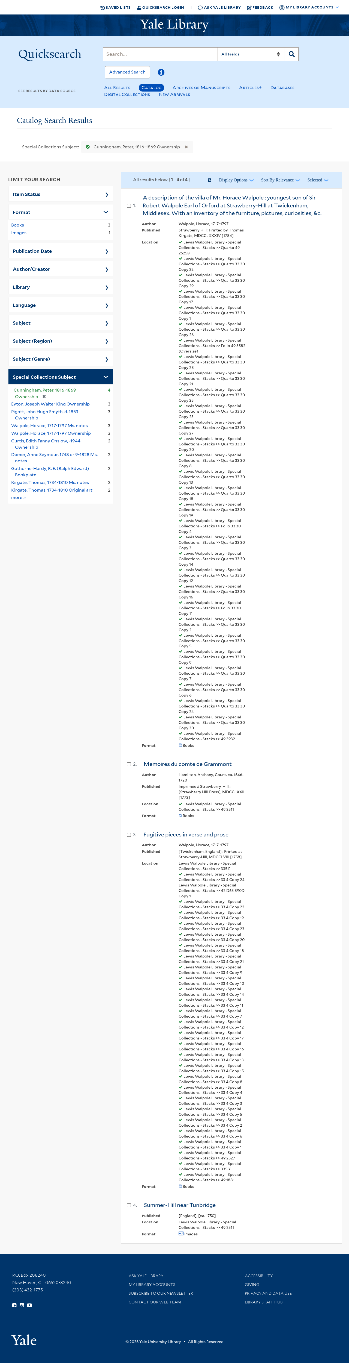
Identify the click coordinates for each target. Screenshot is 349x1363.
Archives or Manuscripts (201, 87)
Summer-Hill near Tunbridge (180, 1205)
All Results (117, 87)
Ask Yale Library (219, 7)
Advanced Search (127, 72)
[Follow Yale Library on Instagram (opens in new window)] (22, 1305)
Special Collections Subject (44, 376)
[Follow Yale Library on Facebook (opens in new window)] (14, 1305)
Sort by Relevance (277, 180)
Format (21, 211)
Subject (22, 322)
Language (24, 304)
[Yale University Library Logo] (174, 25)
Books (17, 225)
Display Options (233, 180)
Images (18, 232)
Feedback (260, 7)
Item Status (26, 193)
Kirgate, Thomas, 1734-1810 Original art (51, 490)
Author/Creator (31, 268)
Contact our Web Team (155, 1302)
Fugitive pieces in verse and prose (185, 834)
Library (21, 286)
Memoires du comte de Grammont (188, 764)
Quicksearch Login (160, 7)
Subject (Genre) (31, 358)
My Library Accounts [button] (306, 7)
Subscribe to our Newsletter (161, 1293)
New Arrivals (174, 94)
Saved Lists (115, 7)
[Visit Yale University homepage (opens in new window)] (23, 1338)
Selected (314, 180)
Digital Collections (127, 94)
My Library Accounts (152, 1284)
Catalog (151, 87)
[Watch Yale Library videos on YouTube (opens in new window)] (29, 1305)
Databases (282, 87)
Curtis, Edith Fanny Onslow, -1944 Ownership (45, 444)
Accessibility (259, 1276)
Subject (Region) (32, 340)
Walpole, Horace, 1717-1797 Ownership (51, 433)
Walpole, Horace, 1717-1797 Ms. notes (49, 425)
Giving (252, 1284)
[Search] (160, 54)
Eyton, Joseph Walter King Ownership (50, 404)
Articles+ (250, 87)
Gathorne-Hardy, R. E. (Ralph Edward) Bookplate (50, 471)
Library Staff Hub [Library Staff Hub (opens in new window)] (264, 1302)
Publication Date (32, 250)
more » (18, 497)
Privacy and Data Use (268, 1293)
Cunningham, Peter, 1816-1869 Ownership (132, 146)
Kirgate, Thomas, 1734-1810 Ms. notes (50, 482)
